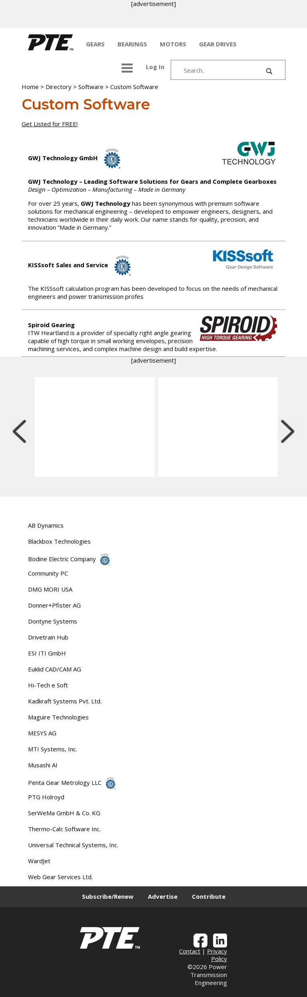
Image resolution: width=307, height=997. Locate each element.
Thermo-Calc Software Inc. (64, 829)
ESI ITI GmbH (47, 653)
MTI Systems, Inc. (52, 749)
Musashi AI (43, 765)
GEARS (95, 44)
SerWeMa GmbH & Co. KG (64, 813)
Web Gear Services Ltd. (60, 877)
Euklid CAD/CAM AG (54, 669)
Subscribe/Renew (108, 896)
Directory (59, 87)
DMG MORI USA (50, 589)
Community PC (48, 573)
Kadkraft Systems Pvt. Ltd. (65, 701)
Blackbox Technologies (59, 541)
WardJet (39, 861)
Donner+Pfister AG (54, 605)
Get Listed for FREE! (50, 124)
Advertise (162, 896)
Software (91, 87)
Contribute (208, 896)
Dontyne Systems (52, 621)
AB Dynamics (46, 525)
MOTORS (173, 44)
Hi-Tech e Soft (48, 685)
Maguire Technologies (58, 717)
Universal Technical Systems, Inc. (73, 845)
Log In (155, 67)
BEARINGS (132, 44)
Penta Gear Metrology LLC (72, 782)
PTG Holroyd (46, 797)
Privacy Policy (217, 955)
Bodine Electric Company (69, 559)
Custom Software (134, 87)
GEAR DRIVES (218, 44)
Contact (189, 951)
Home (30, 87)
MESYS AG (42, 733)
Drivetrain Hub (48, 637)
